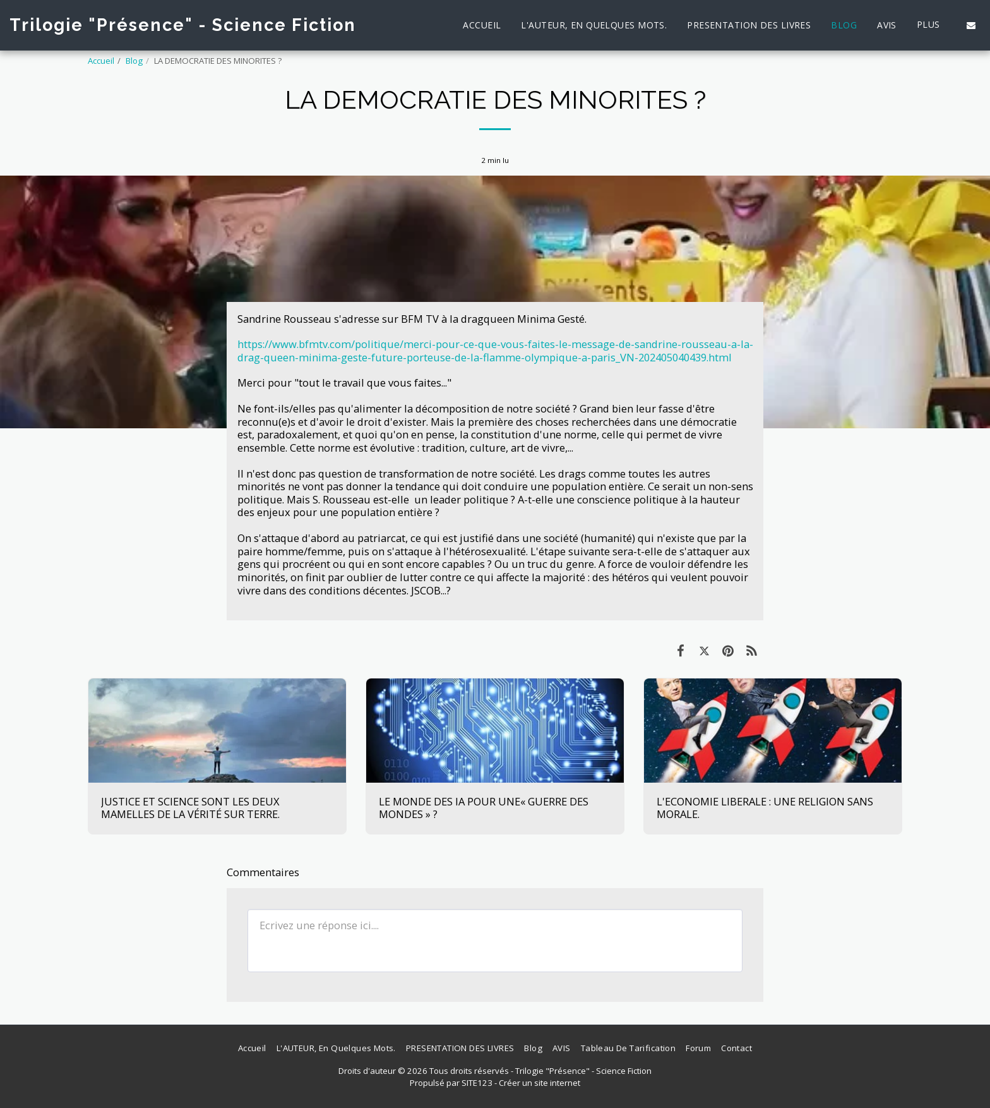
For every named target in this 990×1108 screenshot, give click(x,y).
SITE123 (477, 1082)
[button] (971, 25)
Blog (134, 60)
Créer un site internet (539, 1082)
